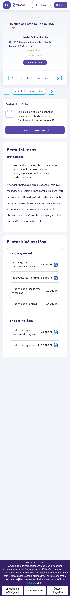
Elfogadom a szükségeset (12, 590)
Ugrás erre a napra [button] (35, 130)
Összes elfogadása (58, 590)
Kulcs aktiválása (42, 5)
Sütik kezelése (35, 590)
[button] (7, 4)
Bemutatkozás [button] (35, 62)
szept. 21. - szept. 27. (35, 78)
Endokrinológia (16, 104)
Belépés (60, 5)
